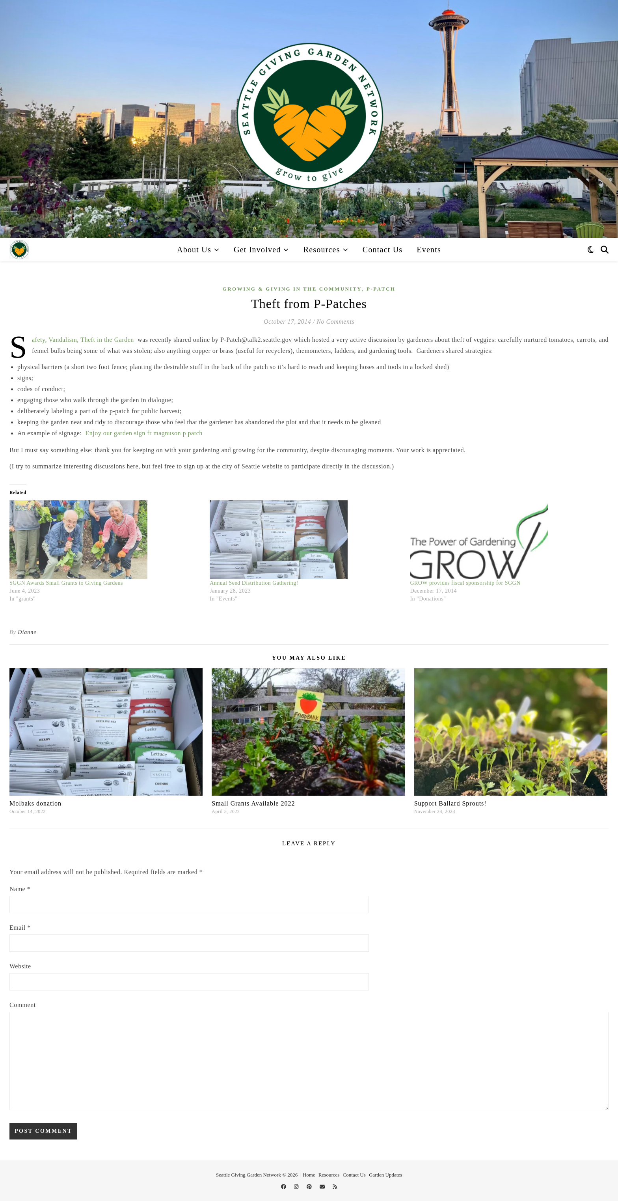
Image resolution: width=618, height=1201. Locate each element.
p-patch (381, 289)
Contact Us (382, 249)
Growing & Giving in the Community (292, 289)
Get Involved (257, 249)
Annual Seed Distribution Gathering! (254, 583)
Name (19, 889)
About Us (194, 249)
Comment (22, 1004)
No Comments (335, 321)
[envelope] (323, 1187)
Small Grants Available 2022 (253, 803)
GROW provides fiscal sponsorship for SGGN (465, 583)
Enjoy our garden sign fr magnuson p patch (143, 433)
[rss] (335, 1187)
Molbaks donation (35, 803)
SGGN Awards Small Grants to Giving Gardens (66, 583)
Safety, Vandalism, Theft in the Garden (83, 339)
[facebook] (284, 1187)
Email (20, 927)
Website (20, 966)
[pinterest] (310, 1187)
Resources (321, 249)
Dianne (27, 632)
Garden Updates (385, 1175)
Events (429, 249)
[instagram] (297, 1187)
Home (309, 1175)
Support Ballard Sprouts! (450, 803)
